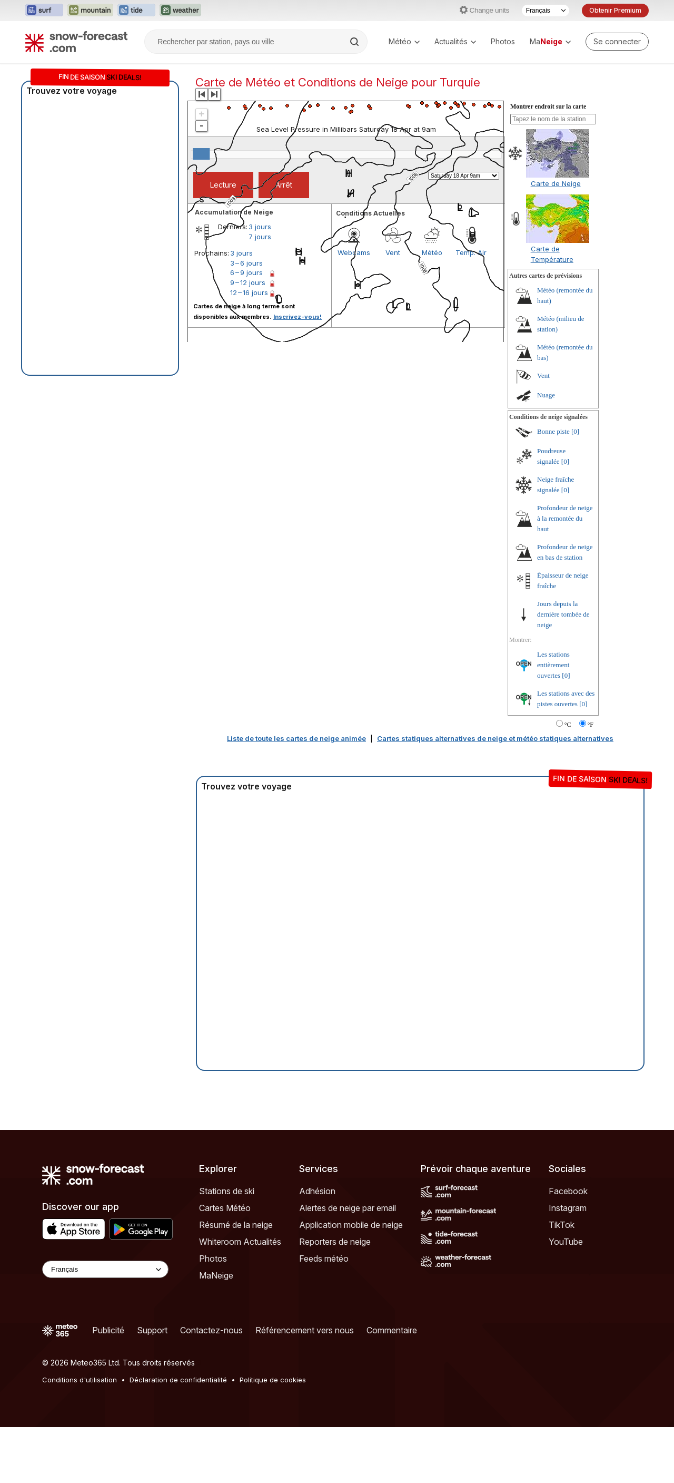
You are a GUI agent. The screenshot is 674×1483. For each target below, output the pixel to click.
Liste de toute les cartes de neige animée (296, 738)
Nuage (546, 395)
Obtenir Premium (615, 10)
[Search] (355, 41)
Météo (404, 41)
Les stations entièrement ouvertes (553, 664)
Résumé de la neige (236, 1224)
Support (152, 1330)
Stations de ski (226, 1191)
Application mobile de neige (351, 1224)
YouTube (566, 1241)
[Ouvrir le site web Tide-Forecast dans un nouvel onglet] (136, 10)
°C (567, 724)
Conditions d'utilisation (79, 1379)
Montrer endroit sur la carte (548, 106)
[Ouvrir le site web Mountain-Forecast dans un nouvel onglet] (90, 10)
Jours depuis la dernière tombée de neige (563, 614)
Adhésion (317, 1191)
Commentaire (391, 1330)
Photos (503, 41)
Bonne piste (553, 431)
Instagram (568, 1208)
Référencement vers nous (304, 1330)
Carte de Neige (556, 183)
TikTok (561, 1224)
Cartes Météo (225, 1208)
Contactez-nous (211, 1330)
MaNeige (216, 1275)
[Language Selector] (105, 1269)
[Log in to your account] (617, 42)
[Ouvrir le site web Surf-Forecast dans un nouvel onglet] (44, 10)
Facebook (568, 1191)
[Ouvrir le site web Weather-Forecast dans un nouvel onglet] (180, 10)
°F (590, 724)
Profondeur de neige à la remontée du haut (564, 518)
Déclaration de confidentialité (178, 1379)
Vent (543, 375)
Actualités (455, 41)
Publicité (108, 1330)
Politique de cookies (273, 1379)
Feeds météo (324, 1258)
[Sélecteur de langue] (545, 10)
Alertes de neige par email (347, 1208)
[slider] (201, 154)
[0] (575, 431)
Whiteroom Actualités (240, 1241)
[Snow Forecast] (76, 41)
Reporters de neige (335, 1241)
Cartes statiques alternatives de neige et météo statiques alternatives (495, 738)
